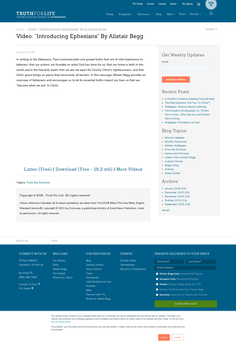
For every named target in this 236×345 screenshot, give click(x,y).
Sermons (146, 14)
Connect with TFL (96, 294)
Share (211, 29)
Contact (162, 3)
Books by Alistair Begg (98, 298)
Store (182, 14)
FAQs (56, 264)
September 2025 (177, 204)
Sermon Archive (95, 264)
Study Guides (172, 173)
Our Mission (59, 260)
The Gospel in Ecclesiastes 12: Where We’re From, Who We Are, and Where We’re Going (187, 114)
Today (115, 14)
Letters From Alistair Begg (180, 157)
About (173, 3)
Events (150, 3)
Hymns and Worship (177, 153)
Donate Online (128, 260)
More (170, 14)
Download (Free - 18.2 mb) (84, 169)
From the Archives (38, 182)
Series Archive (94, 269)
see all (165, 210)
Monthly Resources (176, 141)
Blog (160, 14)
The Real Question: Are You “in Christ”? (187, 103)
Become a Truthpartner (133, 269)
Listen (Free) (38, 169)
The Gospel (59, 273)
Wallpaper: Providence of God (182, 122)
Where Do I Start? (63, 277)
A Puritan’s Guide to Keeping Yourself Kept (189, 99)
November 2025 (177, 196)
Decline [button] (178, 337)
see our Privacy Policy (60, 322)
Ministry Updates (174, 138)
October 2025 (176, 200)
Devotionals (92, 277)
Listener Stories (174, 161)
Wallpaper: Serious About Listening (185, 107)
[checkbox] (185, 284)
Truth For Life (41, 15)
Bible (88, 290)
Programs (129, 14)
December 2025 (177, 192)
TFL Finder (137, 3)
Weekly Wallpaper (175, 145)
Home (54, 240)
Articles (169, 169)
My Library (187, 3)
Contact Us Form (29, 284)
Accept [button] (164, 337)
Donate (194, 14)
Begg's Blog (172, 165)
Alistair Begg (60, 269)
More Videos (129, 169)
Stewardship (127, 264)
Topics (89, 273)
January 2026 (175, 188)
